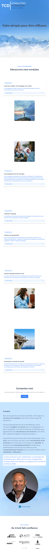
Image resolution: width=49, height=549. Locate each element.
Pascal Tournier (24, 506)
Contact (24, 396)
